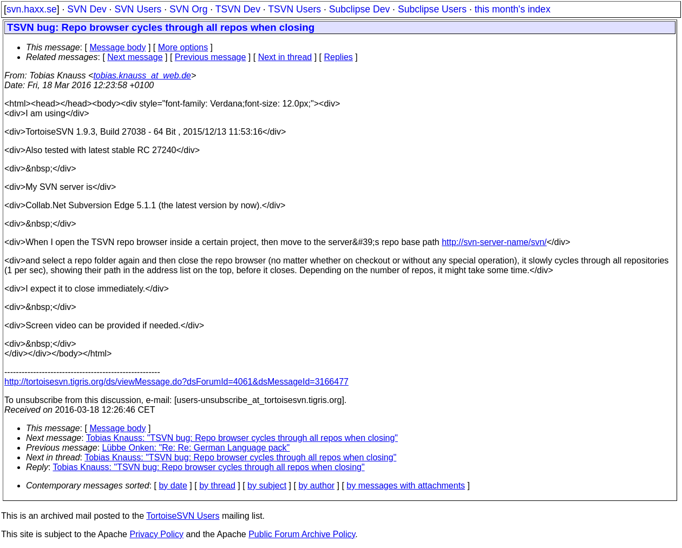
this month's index (512, 9)
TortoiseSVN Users (182, 515)
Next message (134, 57)
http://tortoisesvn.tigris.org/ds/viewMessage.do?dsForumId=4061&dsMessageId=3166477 (176, 381)
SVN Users (137, 9)
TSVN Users (294, 9)
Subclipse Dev (359, 9)
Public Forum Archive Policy (301, 534)
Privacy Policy (156, 534)
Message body (117, 47)
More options (183, 47)
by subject (266, 485)
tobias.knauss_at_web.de (142, 75)
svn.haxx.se (31, 9)
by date (173, 485)
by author (316, 485)
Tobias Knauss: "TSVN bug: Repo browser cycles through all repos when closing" (242, 438)
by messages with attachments (405, 485)
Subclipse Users (432, 9)
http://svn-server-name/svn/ (494, 242)
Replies (338, 57)
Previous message (210, 57)
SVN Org (188, 9)
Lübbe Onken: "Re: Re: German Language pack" (196, 447)
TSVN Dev (237, 9)
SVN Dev (86, 9)
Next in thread (285, 57)
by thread (217, 485)
